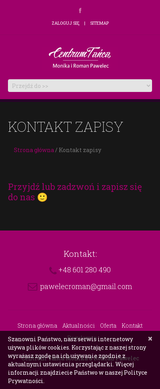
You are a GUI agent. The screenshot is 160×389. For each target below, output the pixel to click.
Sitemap (99, 23)
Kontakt (132, 325)
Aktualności (78, 325)
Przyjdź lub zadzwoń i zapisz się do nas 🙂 (75, 192)
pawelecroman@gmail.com (86, 286)
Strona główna (34, 150)
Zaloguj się (65, 23)
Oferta (108, 325)
